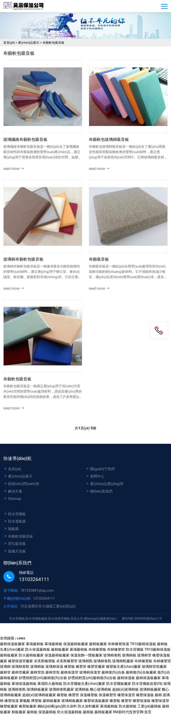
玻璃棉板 (129, 655)
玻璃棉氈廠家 (123, 661)
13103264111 (34, 579)
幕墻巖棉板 (35, 644)
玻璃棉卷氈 (112, 655)
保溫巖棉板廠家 (75, 644)
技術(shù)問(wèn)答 (21, 484)
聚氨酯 (25, 701)
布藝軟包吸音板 (53, 42)
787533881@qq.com (37, 590)
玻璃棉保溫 (54, 666)
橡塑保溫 (11, 701)
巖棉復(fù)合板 (113, 672)
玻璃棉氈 (85, 661)
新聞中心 (95, 476)
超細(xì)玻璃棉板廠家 (39, 695)
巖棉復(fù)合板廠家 (141, 672)
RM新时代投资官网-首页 (132, 712)
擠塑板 (36, 701)
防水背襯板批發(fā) (147, 684)
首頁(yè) (9, 42)
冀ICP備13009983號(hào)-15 (142, 618)
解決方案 (12, 491)
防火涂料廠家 (88, 706)
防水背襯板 (14, 514)
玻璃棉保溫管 (90, 672)
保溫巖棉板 (47, 712)
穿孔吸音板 (14, 544)
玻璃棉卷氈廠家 (61, 689)
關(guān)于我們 (100, 469)
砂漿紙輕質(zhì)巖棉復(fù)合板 (43, 678)
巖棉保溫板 (126, 678)
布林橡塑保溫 (118, 644)
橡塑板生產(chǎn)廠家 (123, 666)
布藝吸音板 (99, 259)
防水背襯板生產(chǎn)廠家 (84, 684)
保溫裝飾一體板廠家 (86, 655)
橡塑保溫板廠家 (96, 701)
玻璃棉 (5, 666)
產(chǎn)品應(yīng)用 (104, 484)
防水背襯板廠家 (118, 684)
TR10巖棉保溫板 (143, 644)
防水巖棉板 (127, 706)
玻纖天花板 (14, 551)
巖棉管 (5, 672)
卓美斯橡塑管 (66, 661)
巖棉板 (32, 712)
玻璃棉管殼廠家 (154, 666)
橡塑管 (81, 666)
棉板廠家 (19, 712)
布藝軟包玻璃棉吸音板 (109, 139)
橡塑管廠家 (96, 666)
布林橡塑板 (97, 649)
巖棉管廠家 (20, 672)
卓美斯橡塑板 (44, 661)
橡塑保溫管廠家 (20, 661)
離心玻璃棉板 (100, 689)
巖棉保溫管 (69, 672)
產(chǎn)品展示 (28, 42)
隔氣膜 (11, 529)
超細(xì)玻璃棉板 (125, 689)
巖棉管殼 (37, 672)
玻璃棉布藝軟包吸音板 (23, 259)
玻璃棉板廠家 (37, 689)
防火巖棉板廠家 (31, 655)
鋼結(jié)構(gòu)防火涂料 (57, 706)
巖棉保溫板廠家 (12, 644)
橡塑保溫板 (145, 695)
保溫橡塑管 (107, 695)
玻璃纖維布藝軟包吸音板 (25, 139)
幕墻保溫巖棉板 (24, 684)
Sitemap (12, 499)
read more (13, 169)
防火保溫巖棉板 (37, 649)
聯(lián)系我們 (99, 491)
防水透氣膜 (14, 521)
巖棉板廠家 (98, 644)
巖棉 (158, 695)
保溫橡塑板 (89, 695)
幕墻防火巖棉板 (49, 684)
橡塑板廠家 (9, 706)
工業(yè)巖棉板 (149, 706)
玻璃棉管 (144, 655)
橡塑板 (69, 666)
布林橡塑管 (116, 649)
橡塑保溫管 (126, 695)
